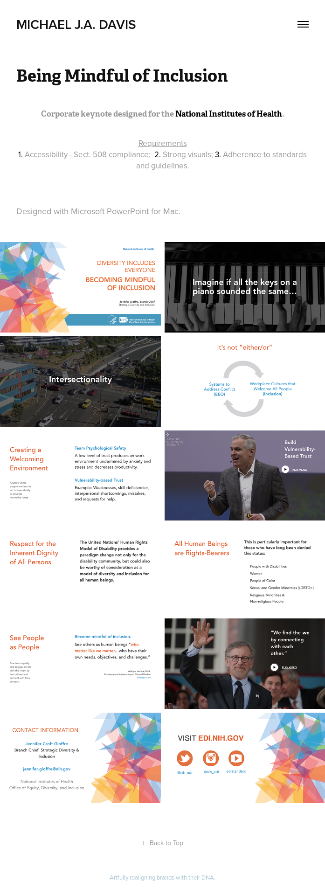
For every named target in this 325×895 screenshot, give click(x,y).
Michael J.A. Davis (76, 24)
